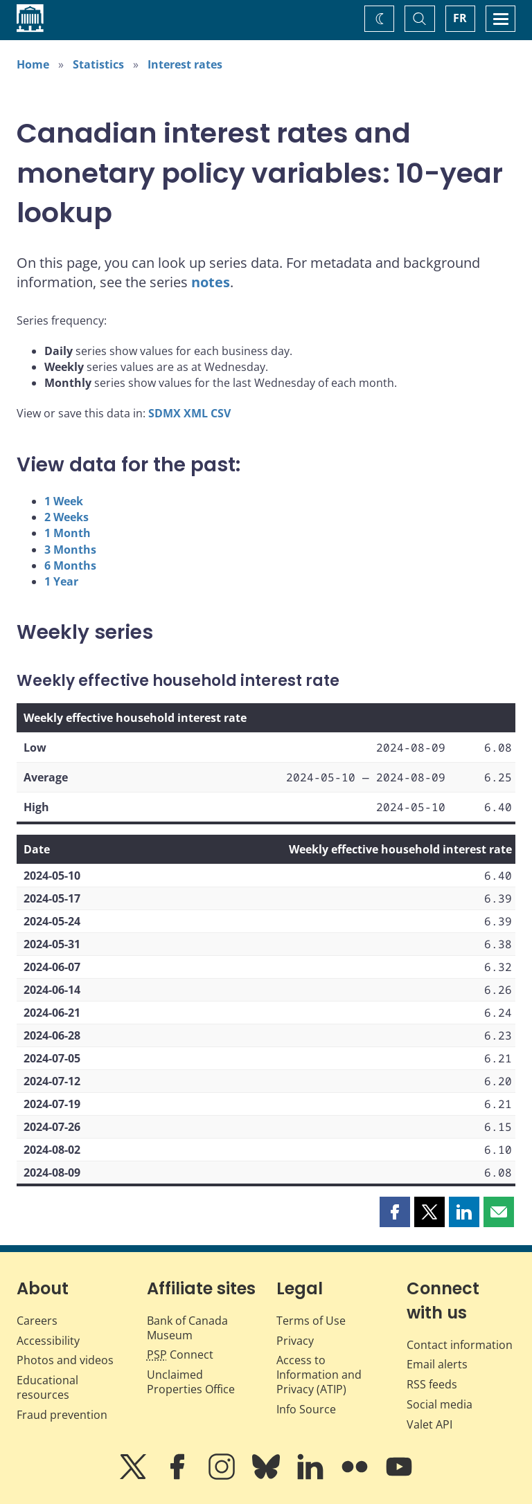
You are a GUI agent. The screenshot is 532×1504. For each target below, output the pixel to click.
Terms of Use (311, 1320)
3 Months (70, 549)
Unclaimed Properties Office (191, 1382)
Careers (37, 1320)
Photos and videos (65, 1360)
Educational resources (47, 1387)
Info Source (306, 1409)
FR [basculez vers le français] (460, 18)
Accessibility (48, 1340)
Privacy (295, 1340)
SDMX (164, 413)
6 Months (70, 565)
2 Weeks (66, 517)
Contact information (460, 1344)
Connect (180, 1354)
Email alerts (437, 1364)
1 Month (67, 533)
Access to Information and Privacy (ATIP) (319, 1374)
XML (196, 413)
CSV (221, 413)
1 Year (61, 581)
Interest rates (185, 64)
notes (210, 282)
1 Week (63, 501)
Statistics (98, 64)
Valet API (429, 1424)
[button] (395, 1212)
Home (33, 64)
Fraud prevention (62, 1414)
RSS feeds (432, 1384)
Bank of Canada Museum (187, 1328)
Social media (439, 1404)
